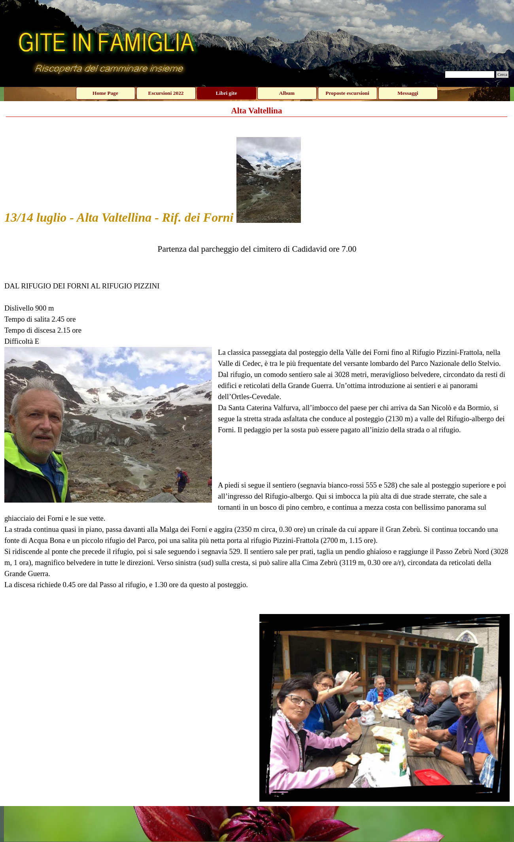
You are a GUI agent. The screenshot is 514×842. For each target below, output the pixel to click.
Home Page (105, 93)
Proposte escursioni (347, 93)
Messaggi (407, 93)
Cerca (502, 74)
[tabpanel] (257, 365)
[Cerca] (470, 74)
